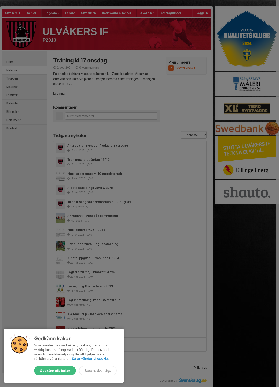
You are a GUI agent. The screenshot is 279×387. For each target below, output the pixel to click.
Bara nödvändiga (98, 370)
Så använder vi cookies (90, 359)
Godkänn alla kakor (55, 370)
